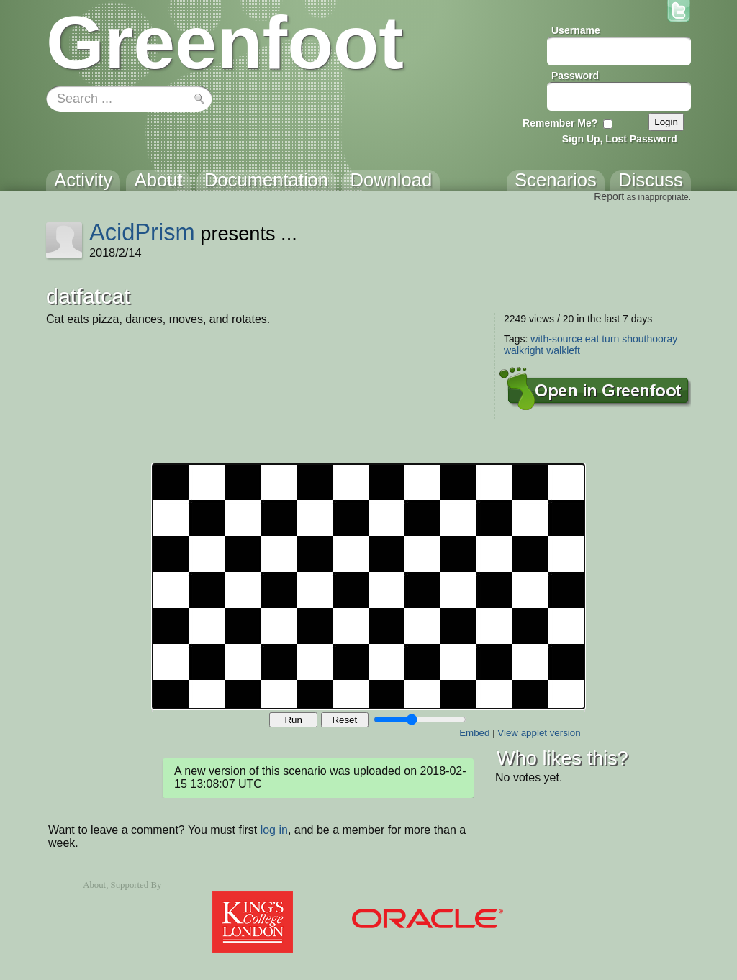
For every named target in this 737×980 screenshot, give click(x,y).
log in (274, 830)
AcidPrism (142, 232)
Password (575, 75)
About (94, 885)
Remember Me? (560, 123)
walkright (523, 350)
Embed (474, 732)
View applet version (538, 732)
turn (610, 339)
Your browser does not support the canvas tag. (368, 586)
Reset (344, 719)
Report (609, 196)
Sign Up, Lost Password (619, 139)
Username (575, 30)
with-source (556, 339)
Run (293, 719)
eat (592, 339)
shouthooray (649, 339)
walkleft (563, 350)
